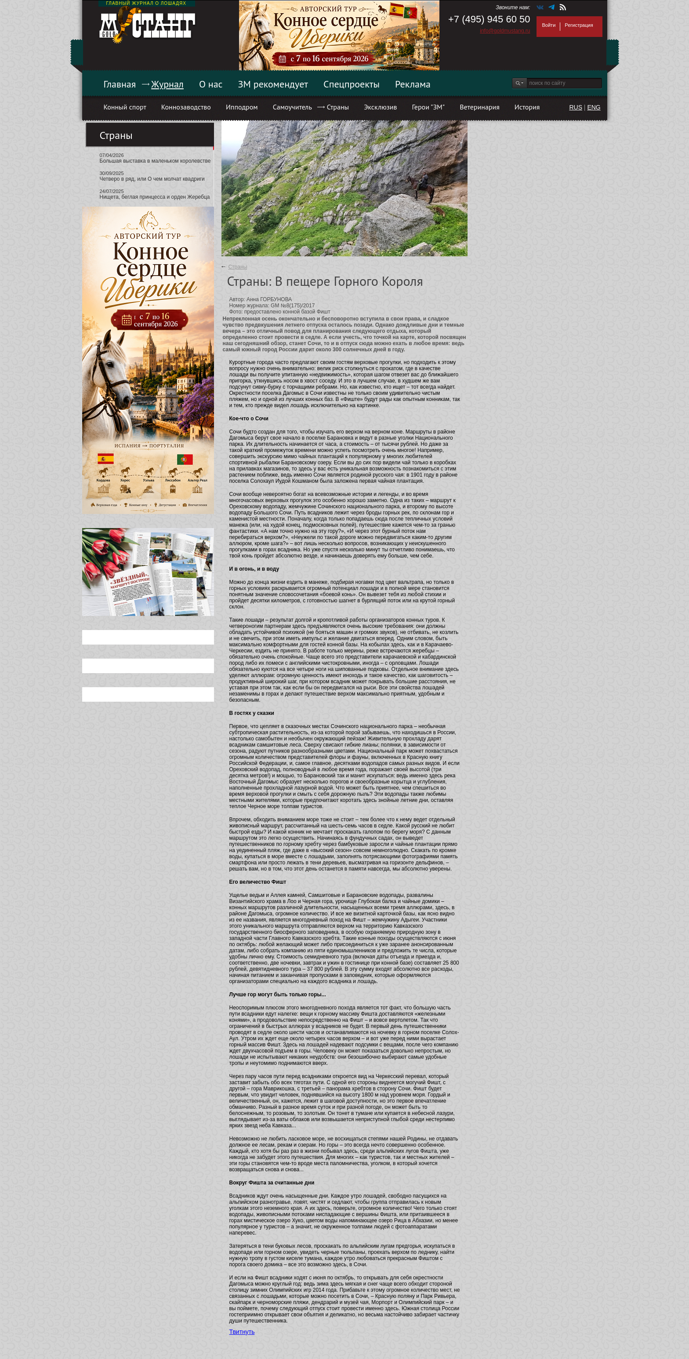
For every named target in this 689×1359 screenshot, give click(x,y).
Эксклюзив (380, 106)
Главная (120, 84)
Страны (338, 106)
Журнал (167, 84)
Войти (549, 25)
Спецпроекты (351, 84)
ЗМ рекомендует (273, 84)
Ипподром (242, 106)
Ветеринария (480, 106)
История (527, 106)
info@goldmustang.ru (505, 31)
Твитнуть (242, 1331)
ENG (593, 107)
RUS (575, 107)
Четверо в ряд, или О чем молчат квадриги (152, 179)
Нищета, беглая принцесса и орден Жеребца (155, 197)
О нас (211, 84)
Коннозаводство (186, 106)
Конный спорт (125, 106)
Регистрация (579, 25)
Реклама (413, 84)
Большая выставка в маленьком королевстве (155, 161)
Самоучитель (292, 106)
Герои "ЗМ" (428, 106)
